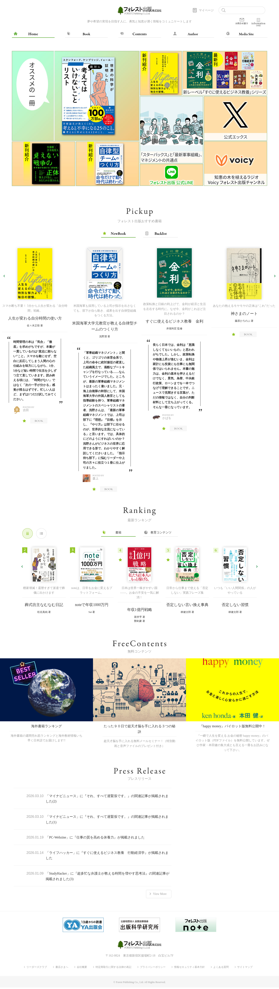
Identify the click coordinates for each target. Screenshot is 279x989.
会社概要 (82, 968)
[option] (76, 118)
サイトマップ (245, 968)
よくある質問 (221, 968)
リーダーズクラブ (36, 968)
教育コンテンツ (160, 532)
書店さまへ (61, 968)
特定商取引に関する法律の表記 (113, 968)
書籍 (118, 532)
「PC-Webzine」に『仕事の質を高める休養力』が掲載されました (95, 842)
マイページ (206, 10)
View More (159, 898)
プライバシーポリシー (153, 968)
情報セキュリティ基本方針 (189, 968)
